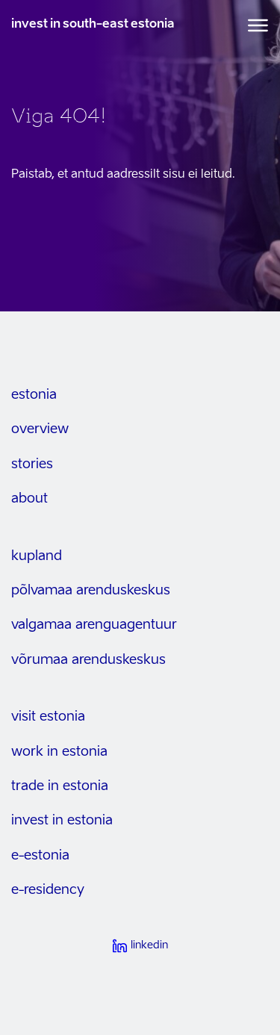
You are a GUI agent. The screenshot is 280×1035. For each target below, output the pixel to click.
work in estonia (59, 752)
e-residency (47, 890)
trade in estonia (59, 786)
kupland (36, 556)
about (29, 499)
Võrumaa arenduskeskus (88, 660)
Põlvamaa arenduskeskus (90, 590)
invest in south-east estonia (93, 25)
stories (32, 464)
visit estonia (48, 717)
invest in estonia (62, 820)
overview (40, 429)
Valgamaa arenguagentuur (94, 625)
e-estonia (40, 855)
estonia (34, 395)
